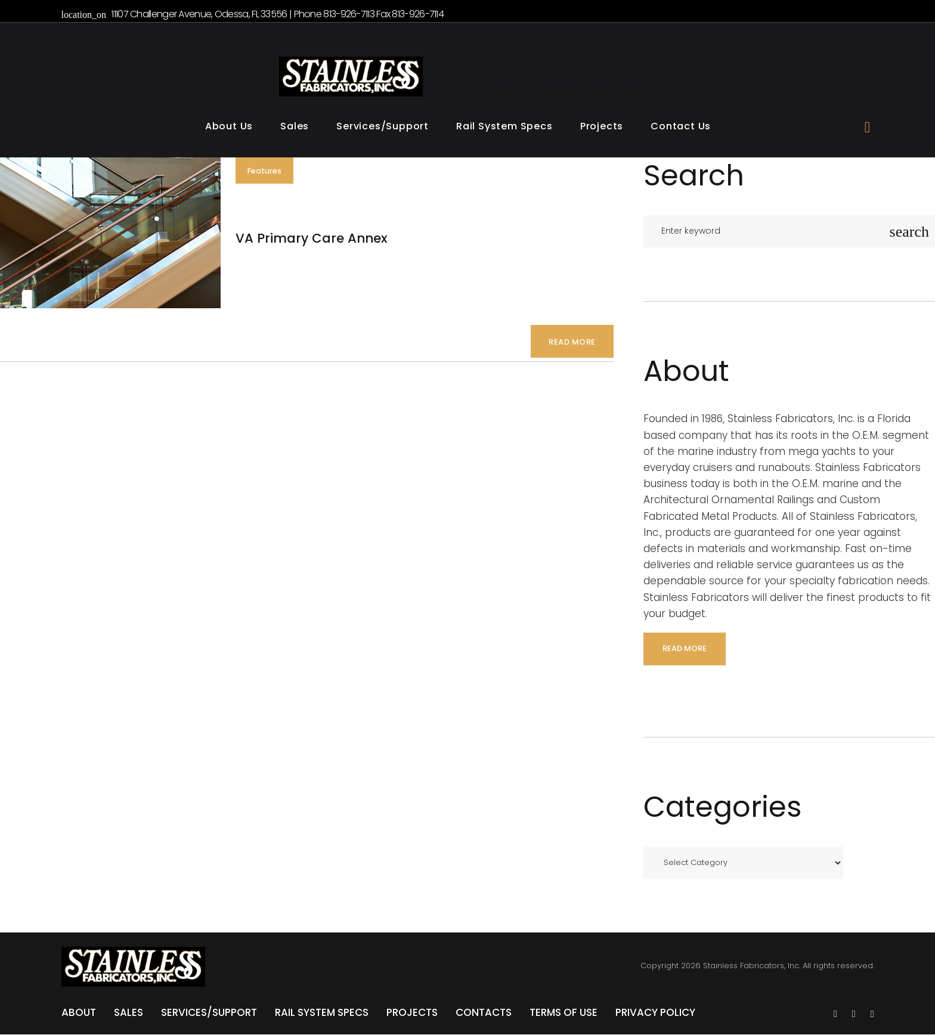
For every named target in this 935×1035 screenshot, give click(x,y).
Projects (601, 127)
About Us (229, 127)
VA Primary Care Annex (315, 239)
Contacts (484, 1013)
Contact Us (681, 127)
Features (267, 172)
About (78, 1013)
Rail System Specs (504, 127)
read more (684, 649)
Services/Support (382, 127)
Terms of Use (563, 1013)
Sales (294, 127)
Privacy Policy (655, 1013)
